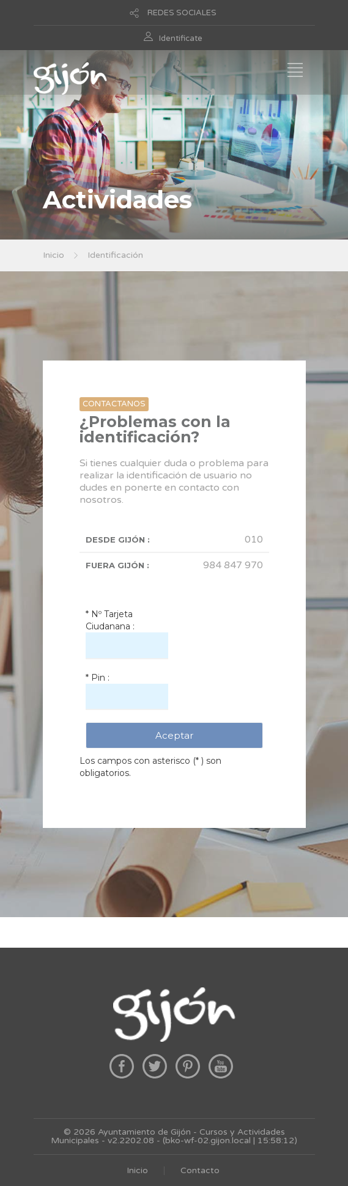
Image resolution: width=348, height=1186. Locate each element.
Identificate (180, 38)
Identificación (115, 255)
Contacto (200, 1170)
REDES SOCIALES (182, 13)
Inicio (53, 255)
